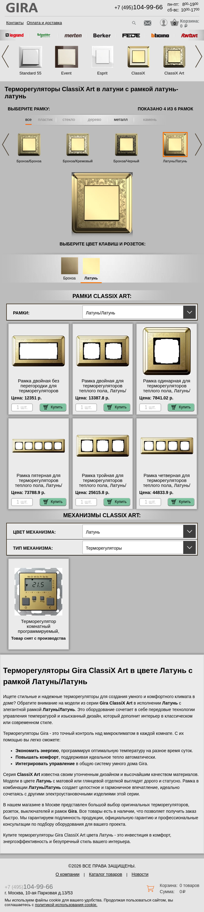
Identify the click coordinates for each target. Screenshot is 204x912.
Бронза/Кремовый (77, 161)
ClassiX (138, 73)
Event (66, 73)
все (28, 119)
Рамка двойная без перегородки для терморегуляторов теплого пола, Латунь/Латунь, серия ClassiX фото (38, 393)
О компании (67, 874)
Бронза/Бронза (29, 161)
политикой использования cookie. (66, 904)
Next (198, 56)
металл (121, 119)
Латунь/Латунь (175, 161)
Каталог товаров (105, 874)
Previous (5, 56)
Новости (140, 874)
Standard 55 (31, 73)
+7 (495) (138, 7)
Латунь (91, 278)
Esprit (102, 73)
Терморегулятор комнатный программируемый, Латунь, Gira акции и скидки (38, 631)
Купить (53, 407)
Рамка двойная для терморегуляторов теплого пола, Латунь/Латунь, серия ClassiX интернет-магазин (102, 390)
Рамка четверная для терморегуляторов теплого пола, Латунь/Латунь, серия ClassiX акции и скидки (166, 485)
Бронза (69, 278)
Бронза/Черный (126, 161)
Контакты (15, 22)
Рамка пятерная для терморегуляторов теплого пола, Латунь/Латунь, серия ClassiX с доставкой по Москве (38, 485)
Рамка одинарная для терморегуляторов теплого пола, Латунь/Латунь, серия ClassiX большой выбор (166, 390)
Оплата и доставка (44, 22)
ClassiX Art (174, 73)
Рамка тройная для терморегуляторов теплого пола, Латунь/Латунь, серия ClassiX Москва (102, 485)
